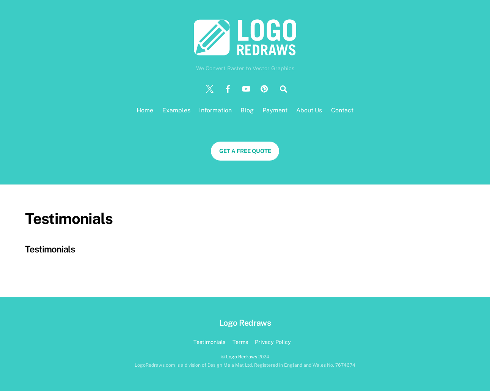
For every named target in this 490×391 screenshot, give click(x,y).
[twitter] (209, 88)
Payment (274, 110)
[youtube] (246, 88)
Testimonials (50, 249)
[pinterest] (264, 88)
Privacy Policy (273, 342)
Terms (240, 342)
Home (145, 110)
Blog (247, 110)
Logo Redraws (241, 356)
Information (215, 110)
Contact (342, 110)
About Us (309, 110)
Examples (176, 110)
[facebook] (228, 88)
